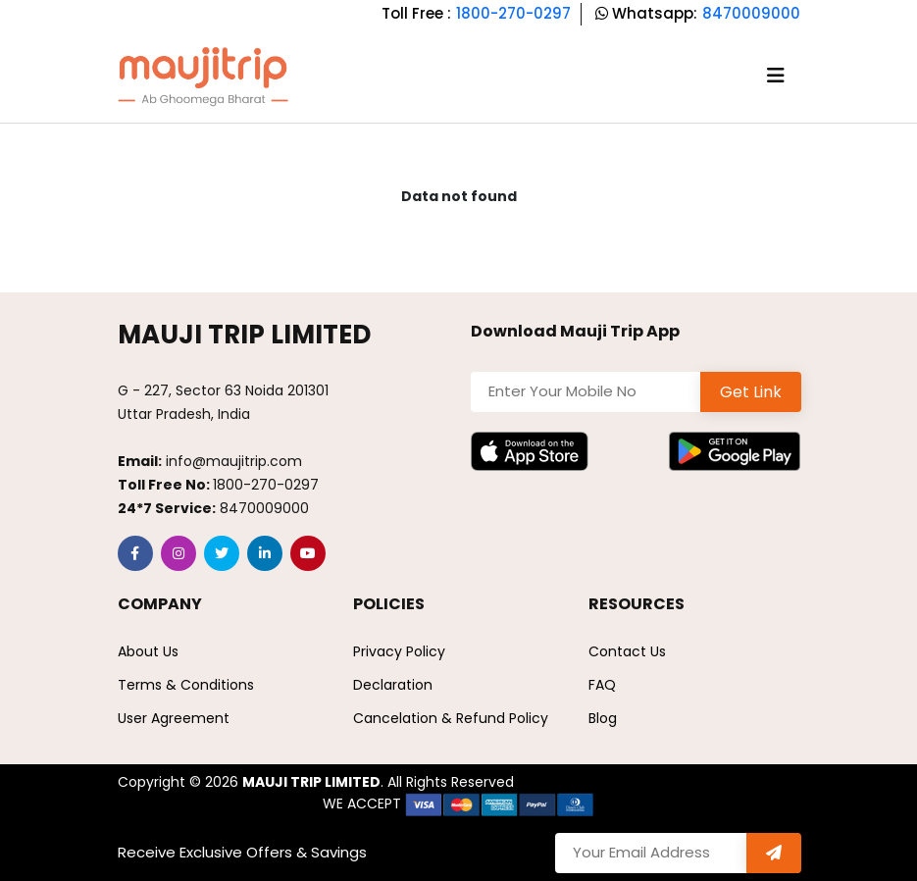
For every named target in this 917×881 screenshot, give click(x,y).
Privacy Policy (399, 651)
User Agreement (173, 718)
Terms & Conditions (186, 685)
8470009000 (751, 13)
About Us (148, 651)
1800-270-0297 (513, 13)
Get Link (751, 392)
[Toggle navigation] (775, 75)
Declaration (393, 685)
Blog (602, 718)
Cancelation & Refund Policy (450, 718)
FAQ (602, 685)
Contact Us (627, 651)
